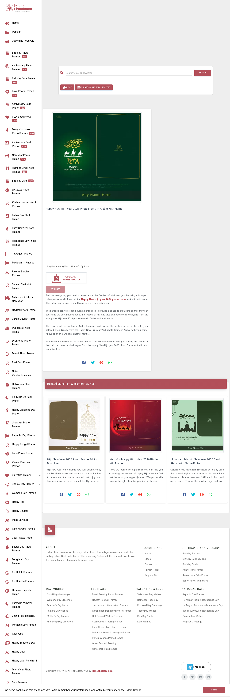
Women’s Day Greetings (59, 599)
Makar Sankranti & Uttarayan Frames (111, 632)
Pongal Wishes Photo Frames (107, 638)
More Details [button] (134, 690)
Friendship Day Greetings (60, 621)
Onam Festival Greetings (105, 643)
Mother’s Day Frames (58, 616)
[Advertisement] (135, 31)
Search (203, 73)
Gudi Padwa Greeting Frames (107, 621)
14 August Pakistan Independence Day (203, 605)
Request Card (152, 575)
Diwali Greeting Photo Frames (107, 594)
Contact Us (151, 564)
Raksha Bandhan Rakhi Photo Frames (111, 610)
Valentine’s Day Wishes (149, 594)
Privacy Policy (152, 569)
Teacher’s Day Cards (57, 605)
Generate (55, 289)
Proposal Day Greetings (149, 605)
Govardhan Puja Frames (104, 648)
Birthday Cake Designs (194, 559)
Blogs (148, 559)
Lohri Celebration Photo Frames (109, 627)
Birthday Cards (190, 564)
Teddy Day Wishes (146, 610)
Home (67, 87)
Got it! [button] (214, 690)
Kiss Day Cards (145, 616)
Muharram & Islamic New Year (93, 87)
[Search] (129, 73)
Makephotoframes (102, 670)
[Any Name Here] (80, 266)
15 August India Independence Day (201, 599)
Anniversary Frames (193, 569)
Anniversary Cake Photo (195, 575)
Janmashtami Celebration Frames (110, 605)
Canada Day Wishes (193, 616)
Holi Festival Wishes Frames (107, 616)
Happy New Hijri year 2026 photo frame (104, 299)
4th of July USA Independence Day (201, 610)
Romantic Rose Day (147, 599)
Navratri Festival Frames (105, 599)
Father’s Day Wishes (57, 610)
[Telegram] (196, 667)
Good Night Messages (58, 594)
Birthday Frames (191, 553)
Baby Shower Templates (195, 580)
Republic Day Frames (193, 594)
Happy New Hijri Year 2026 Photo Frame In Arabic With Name (84, 208)
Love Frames (144, 621)
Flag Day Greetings (192, 621)
